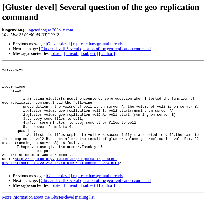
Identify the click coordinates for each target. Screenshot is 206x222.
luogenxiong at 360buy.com (49, 30)
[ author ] (107, 53)
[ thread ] (72, 53)
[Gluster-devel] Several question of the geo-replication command (95, 48)
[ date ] (57, 53)
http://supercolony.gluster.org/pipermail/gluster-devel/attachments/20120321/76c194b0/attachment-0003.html (60, 180)
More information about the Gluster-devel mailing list (48, 217)
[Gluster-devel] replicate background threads (84, 44)
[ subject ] (89, 53)
